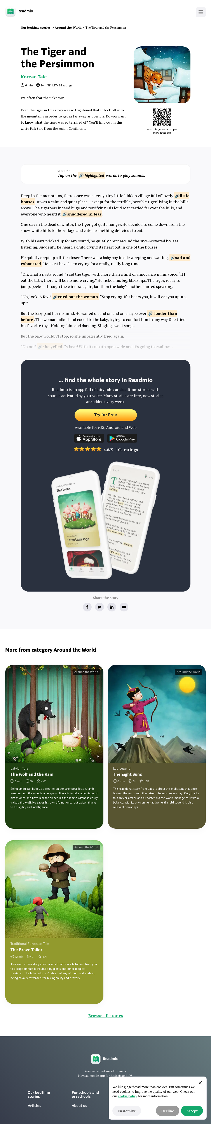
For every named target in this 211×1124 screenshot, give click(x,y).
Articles (34, 1106)
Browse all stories (105, 1015)
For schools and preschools (85, 1095)
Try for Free (105, 418)
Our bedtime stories (39, 1095)
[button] (201, 12)
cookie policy (127, 1096)
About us (79, 1106)
